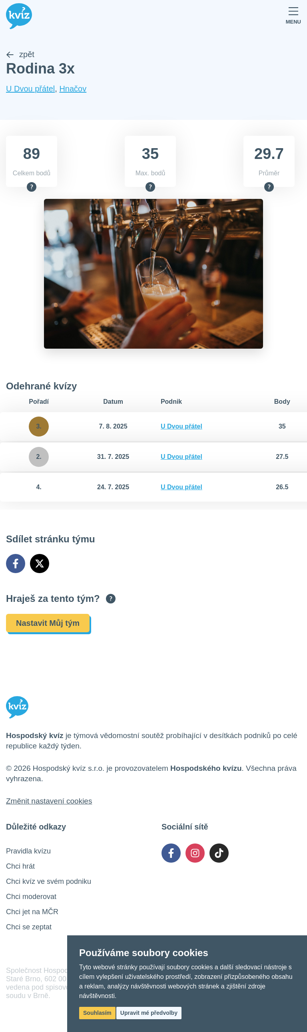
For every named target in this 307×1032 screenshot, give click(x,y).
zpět (20, 54)
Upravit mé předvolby (148, 1013)
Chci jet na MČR (32, 912)
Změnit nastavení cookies (49, 801)
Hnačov (72, 88)
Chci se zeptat (29, 927)
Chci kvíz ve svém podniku (48, 881)
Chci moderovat (31, 897)
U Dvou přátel (30, 88)
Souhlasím (97, 1013)
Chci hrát (20, 866)
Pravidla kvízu (28, 851)
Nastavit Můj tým (48, 623)
